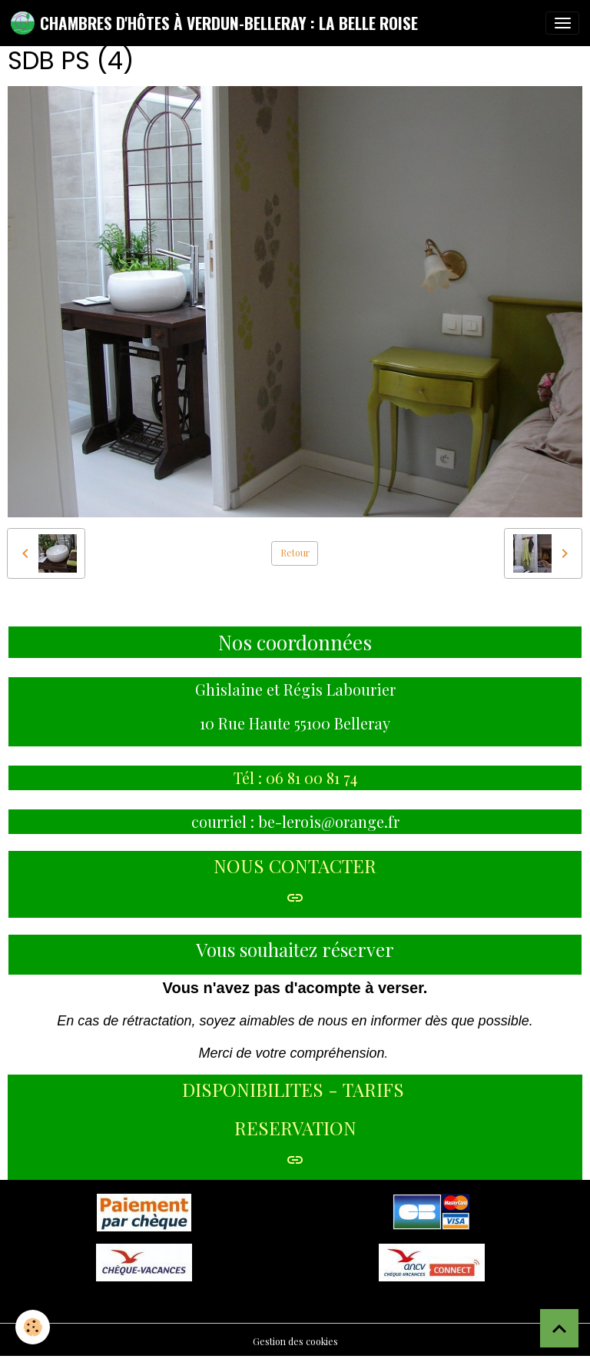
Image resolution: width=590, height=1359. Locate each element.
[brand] (214, 23)
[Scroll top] (559, 1328)
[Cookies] (32, 1327)
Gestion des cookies (295, 1341)
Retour (295, 553)
